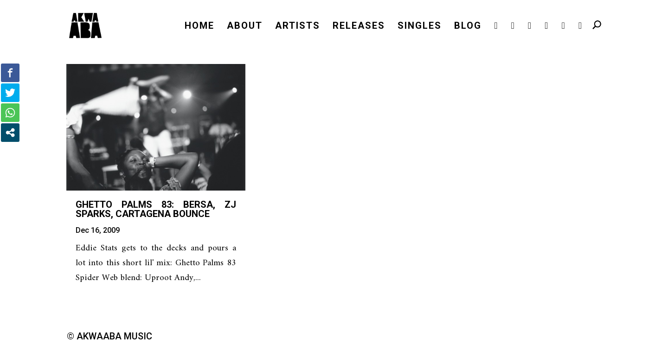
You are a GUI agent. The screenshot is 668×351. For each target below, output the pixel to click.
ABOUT (245, 26)
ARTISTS (297, 26)
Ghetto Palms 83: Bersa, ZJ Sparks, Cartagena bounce (156, 209)
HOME (199, 26)
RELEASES (359, 26)
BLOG (468, 26)
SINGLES (420, 26)
